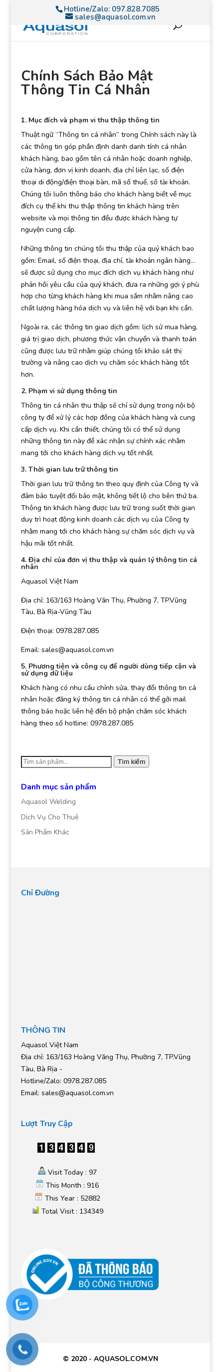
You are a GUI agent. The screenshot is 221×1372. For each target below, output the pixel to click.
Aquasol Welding (48, 801)
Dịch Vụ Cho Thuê (50, 817)
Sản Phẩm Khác (45, 832)
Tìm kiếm (131, 761)
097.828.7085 (136, 9)
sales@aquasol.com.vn (77, 1093)
